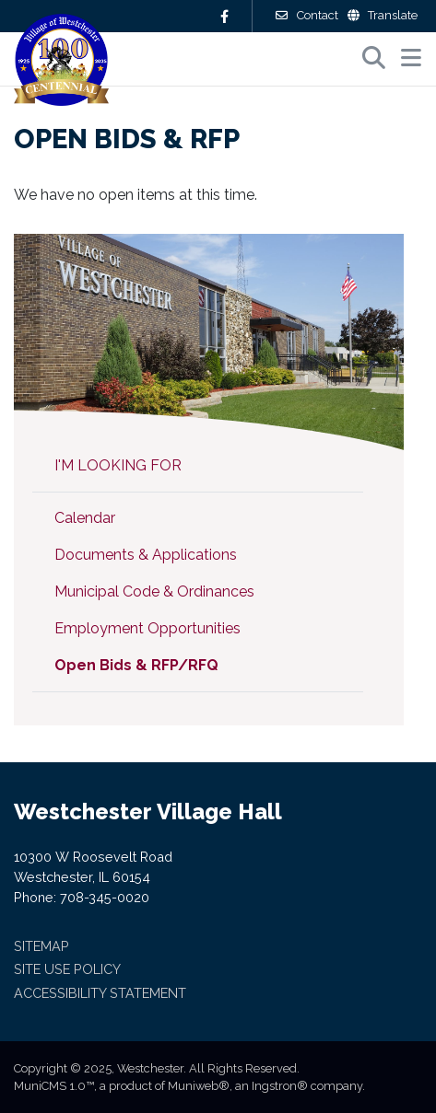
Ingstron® (280, 1086)
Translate (383, 15)
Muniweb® (199, 1086)
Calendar (84, 518)
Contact (306, 15)
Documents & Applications (145, 554)
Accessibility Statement (100, 993)
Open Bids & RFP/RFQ (136, 665)
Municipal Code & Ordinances (154, 591)
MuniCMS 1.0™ (54, 1086)
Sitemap (41, 946)
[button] (411, 58)
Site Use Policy (67, 969)
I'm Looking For (118, 465)
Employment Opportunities (147, 628)
